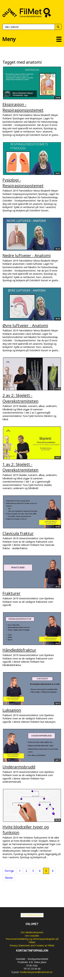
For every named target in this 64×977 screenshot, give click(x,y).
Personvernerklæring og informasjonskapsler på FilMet (32, 940)
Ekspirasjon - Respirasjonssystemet (23, 107)
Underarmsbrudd (19, 766)
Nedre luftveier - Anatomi (27, 255)
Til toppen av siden (32, 915)
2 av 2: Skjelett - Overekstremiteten (20, 398)
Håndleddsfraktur (19, 650)
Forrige (9, 871)
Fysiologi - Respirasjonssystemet (23, 182)
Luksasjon (12, 710)
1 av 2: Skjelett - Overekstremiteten (20, 467)
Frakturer (11, 593)
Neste (9, 878)
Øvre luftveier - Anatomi (25, 325)
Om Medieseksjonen (32, 932)
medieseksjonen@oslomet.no (36, 972)
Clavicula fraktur (18, 533)
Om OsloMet (32, 935)
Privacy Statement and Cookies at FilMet (32, 945)
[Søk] (29, 27)
